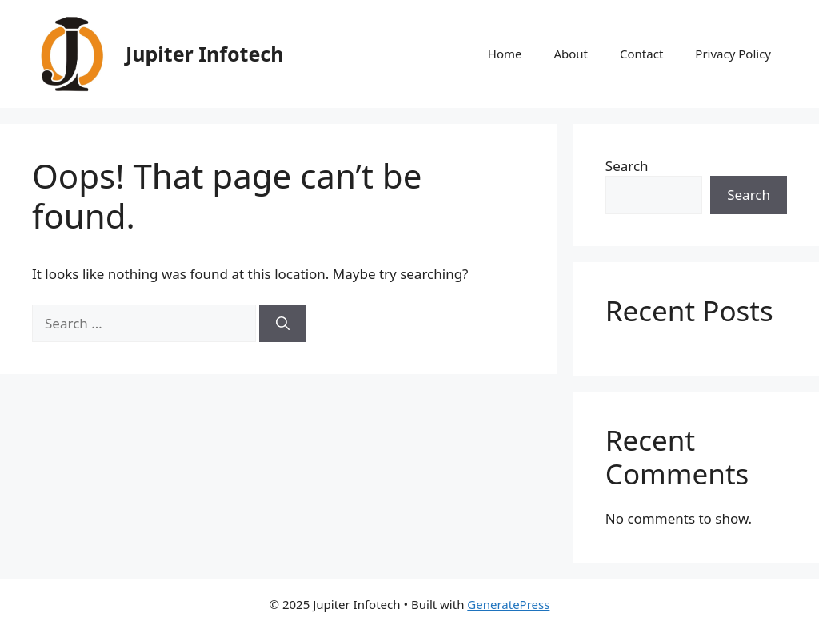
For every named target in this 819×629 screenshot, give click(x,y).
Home (505, 54)
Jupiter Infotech (204, 53)
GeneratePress (508, 604)
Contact (641, 54)
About (570, 54)
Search (627, 166)
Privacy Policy (733, 54)
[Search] (282, 324)
